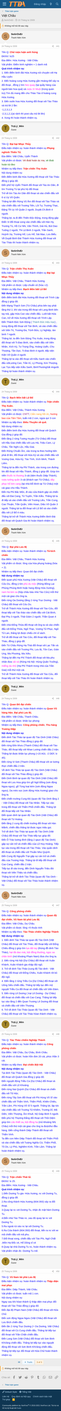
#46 (57, 698)
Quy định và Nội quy (21, 1396)
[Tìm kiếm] (57, 4)
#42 (57, 138)
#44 (57, 392)
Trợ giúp (6, 1399)
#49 (57, 1171)
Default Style (9, 1392)
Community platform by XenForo (26, 1405)
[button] (4, 4)
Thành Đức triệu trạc (44, 322)
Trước (28, 1362)
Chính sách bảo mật (42, 1396)
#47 (57, 905)
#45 (57, 541)
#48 (57, 1034)
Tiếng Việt (25, 1392)
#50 (57, 1271)
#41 (57, 46)
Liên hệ (5, 1396)
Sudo (19, 1408)
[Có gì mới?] (50, 4)
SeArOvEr (9, 20)
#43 (57, 263)
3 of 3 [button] (39, 1362)
